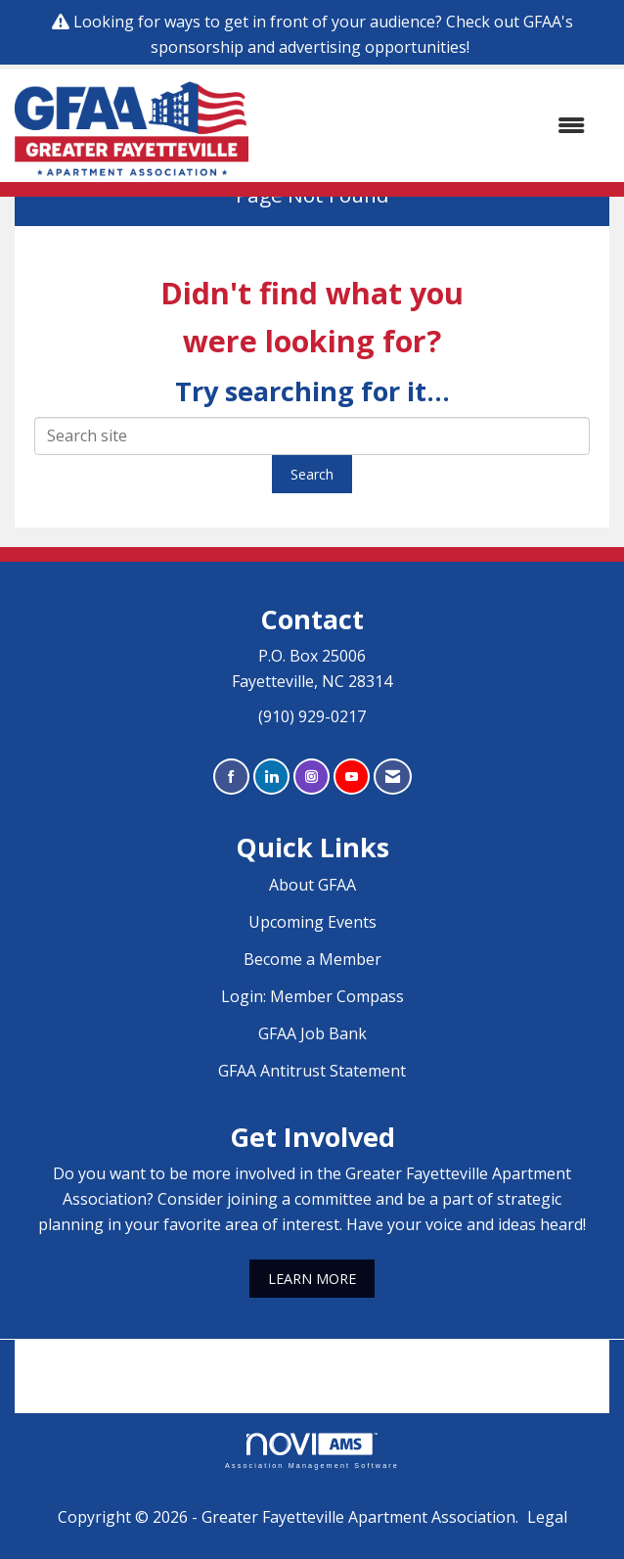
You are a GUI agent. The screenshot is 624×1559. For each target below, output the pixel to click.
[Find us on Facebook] (231, 776)
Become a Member (312, 959)
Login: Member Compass (312, 996)
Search (312, 474)
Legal (547, 1517)
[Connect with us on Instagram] (311, 776)
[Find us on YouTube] (352, 776)
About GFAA (312, 884)
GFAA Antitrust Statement (312, 1070)
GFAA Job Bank (312, 1033)
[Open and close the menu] (426, 126)
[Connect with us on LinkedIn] (271, 776)
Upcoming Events (312, 922)
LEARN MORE (312, 1278)
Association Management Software (312, 1451)
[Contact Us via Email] (393, 776)
